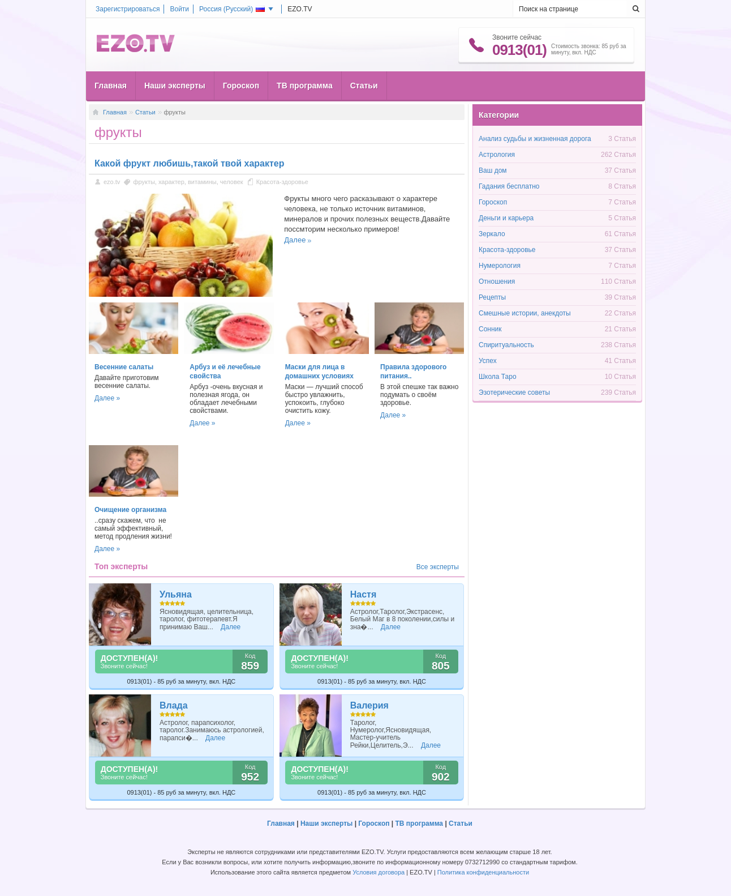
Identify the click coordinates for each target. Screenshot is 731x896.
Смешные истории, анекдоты (525, 313)
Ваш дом (493, 170)
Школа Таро (498, 377)
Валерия (369, 705)
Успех (488, 361)
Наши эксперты (174, 85)
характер (171, 181)
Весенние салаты (123, 367)
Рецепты (492, 297)
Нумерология (500, 266)
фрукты (143, 181)
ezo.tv (112, 181)
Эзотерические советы (514, 392)
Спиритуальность (506, 345)
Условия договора (378, 872)
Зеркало (492, 234)
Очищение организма (130, 510)
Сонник (490, 329)
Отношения (497, 281)
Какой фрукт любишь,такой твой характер (189, 163)
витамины (202, 181)
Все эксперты (437, 567)
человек (231, 181)
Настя (363, 594)
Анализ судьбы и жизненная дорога (535, 139)
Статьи (364, 85)
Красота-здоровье (282, 181)
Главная (110, 85)
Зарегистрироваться (128, 9)
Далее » (107, 398)
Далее (295, 240)
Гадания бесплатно (509, 186)
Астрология (497, 155)
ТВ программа (305, 85)
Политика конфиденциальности (483, 872)
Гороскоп (241, 85)
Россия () (232, 9)
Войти (179, 9)
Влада (174, 705)
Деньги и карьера (506, 218)
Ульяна (176, 594)
